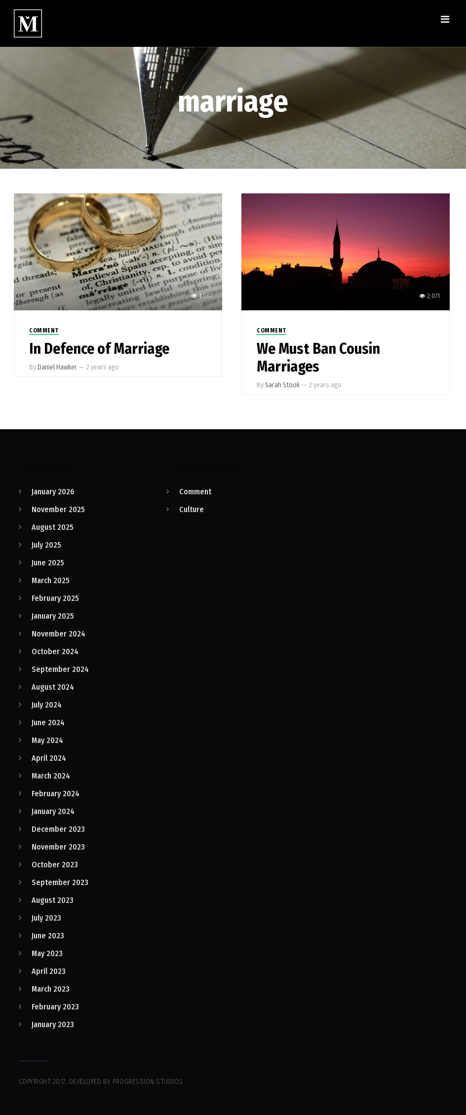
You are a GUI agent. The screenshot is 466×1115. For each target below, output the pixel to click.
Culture (191, 509)
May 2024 (47, 740)
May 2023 (47, 953)
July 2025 (46, 545)
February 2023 (55, 1006)
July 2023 (46, 918)
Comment (44, 330)
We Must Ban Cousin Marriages (318, 357)
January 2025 (53, 616)
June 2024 (48, 722)
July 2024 (47, 704)
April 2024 (49, 758)
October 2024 (55, 651)
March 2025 (51, 580)
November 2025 (58, 509)
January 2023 (53, 1024)
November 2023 (58, 847)
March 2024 (51, 775)
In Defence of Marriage (99, 349)
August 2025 (53, 527)
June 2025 (48, 562)
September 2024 (60, 669)
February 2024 (55, 793)
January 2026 (53, 491)
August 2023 (53, 900)
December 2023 (58, 829)
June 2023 (48, 935)
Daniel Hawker (57, 367)
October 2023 (55, 864)
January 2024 (53, 811)
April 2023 (49, 971)
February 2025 (55, 598)
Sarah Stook (282, 385)
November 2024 (58, 633)
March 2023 (51, 989)
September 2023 (60, 882)
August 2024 (53, 687)
